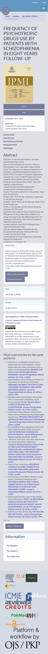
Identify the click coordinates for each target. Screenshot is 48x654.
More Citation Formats (16, 274)
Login (44, 2)
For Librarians (13, 556)
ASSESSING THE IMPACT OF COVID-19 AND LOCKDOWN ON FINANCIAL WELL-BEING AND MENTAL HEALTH (25, 387)
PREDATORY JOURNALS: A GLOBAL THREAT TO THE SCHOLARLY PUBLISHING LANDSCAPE (23, 466)
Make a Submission (14, 526)
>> (9, 520)
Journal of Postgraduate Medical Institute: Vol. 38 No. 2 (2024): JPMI (25, 392)
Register (35, 2)
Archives (16, 16)
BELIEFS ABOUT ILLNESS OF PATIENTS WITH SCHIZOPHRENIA (24, 404)
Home (7, 16)
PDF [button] (24, 112)
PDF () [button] (24, 106)
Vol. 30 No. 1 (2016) (29, 16)
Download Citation (15, 279)
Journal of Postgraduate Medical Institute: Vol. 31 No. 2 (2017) (25, 459)
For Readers (12, 545)
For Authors (12, 551)
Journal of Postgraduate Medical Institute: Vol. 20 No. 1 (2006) (25, 491)
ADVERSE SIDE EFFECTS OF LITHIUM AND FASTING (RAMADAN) (25, 372)
